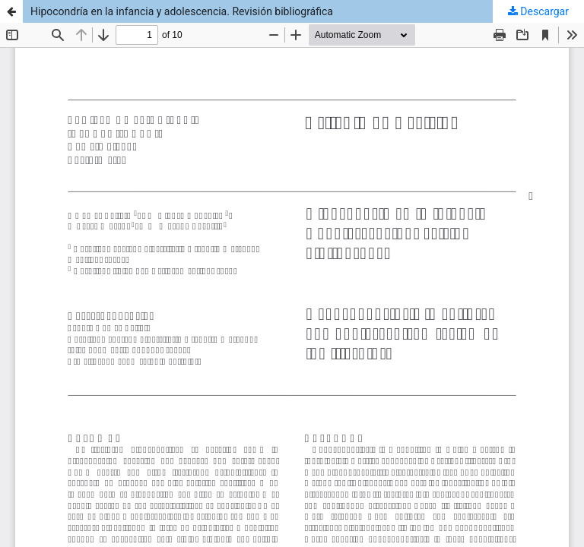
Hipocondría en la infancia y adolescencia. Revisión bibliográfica (181, 11)
